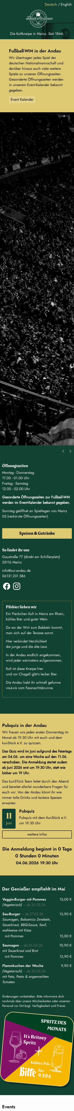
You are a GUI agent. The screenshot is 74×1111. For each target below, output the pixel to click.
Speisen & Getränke (37, 533)
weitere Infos (37, 834)
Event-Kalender (30, 502)
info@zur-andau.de (16, 570)
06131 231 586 (13, 576)
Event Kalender (22, 99)
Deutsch (51, 4)
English (66, 4)
